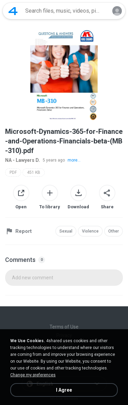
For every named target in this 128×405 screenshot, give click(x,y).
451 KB (33, 172)
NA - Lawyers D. (22, 160)
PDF (13, 172)
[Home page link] (13, 11)
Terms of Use (64, 327)
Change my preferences (33, 375)
